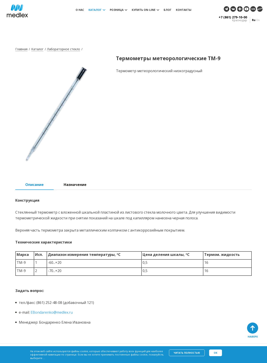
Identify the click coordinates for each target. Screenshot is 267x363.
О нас (80, 10)
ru (253, 20)
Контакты (183, 10)
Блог (167, 10)
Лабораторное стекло (63, 49)
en (258, 20)
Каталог (95, 10)
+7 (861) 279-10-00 (233, 17)
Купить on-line (143, 10)
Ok (215, 352)
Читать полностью (187, 352)
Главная (21, 49)
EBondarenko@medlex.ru (52, 312)
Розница (117, 10)
